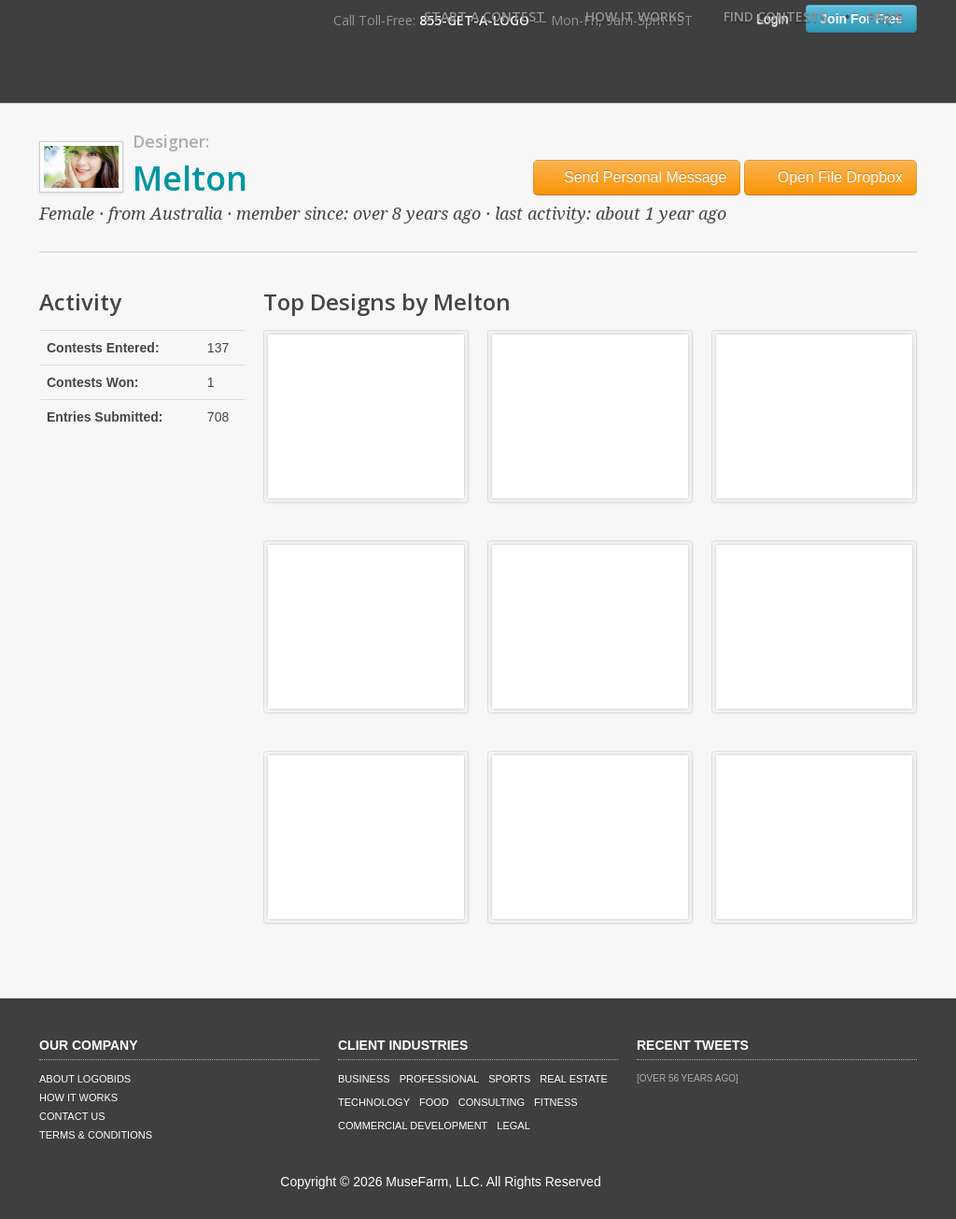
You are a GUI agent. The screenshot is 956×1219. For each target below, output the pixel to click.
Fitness (555, 1102)
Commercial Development (412, 1125)
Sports (509, 1078)
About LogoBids (85, 1078)
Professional (440, 1078)
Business (364, 1078)
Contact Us (72, 1116)
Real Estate (574, 1078)
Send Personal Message (637, 177)
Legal (513, 1125)
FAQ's (885, 16)
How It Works (634, 16)
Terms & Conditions (95, 1134)
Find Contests (775, 16)
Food (434, 1102)
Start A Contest (484, 16)
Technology (374, 1102)
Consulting (491, 1102)
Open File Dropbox (830, 177)
